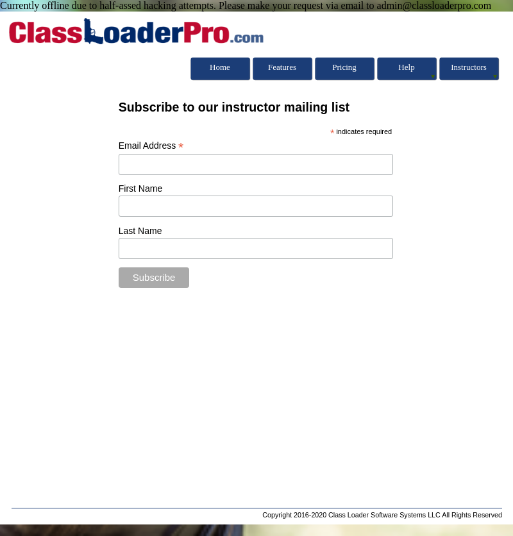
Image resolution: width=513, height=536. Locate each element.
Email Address (151, 146)
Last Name (140, 231)
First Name (140, 188)
